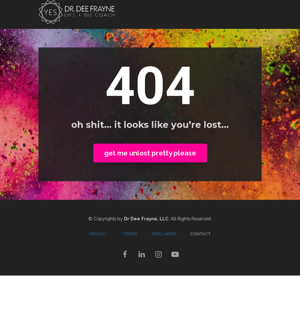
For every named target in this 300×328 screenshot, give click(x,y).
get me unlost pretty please (150, 153)
